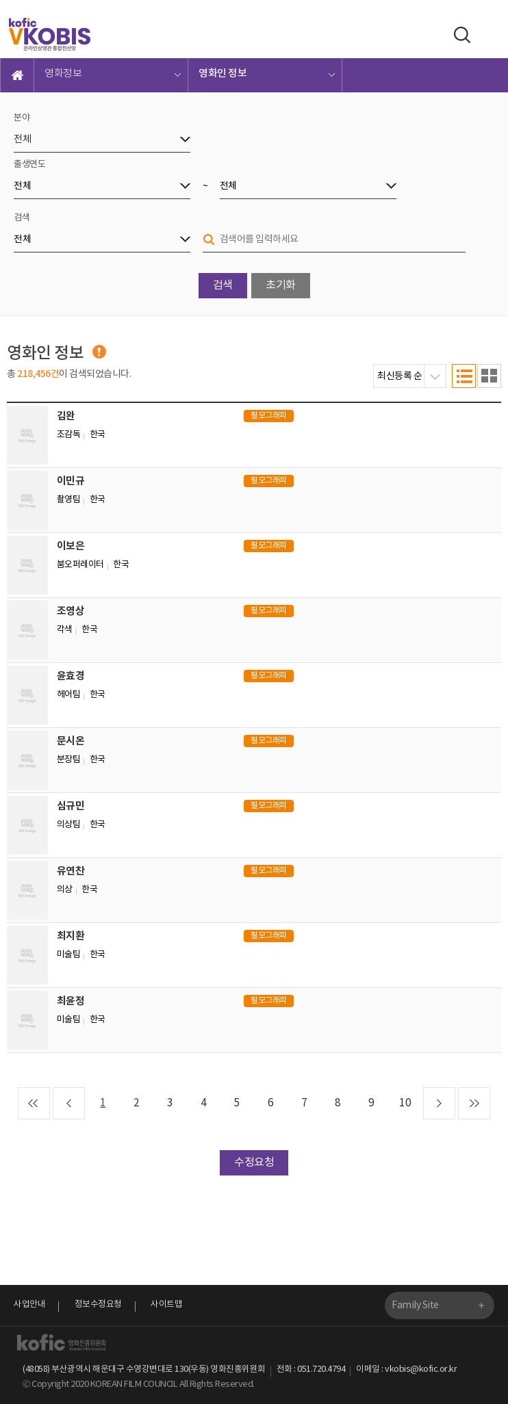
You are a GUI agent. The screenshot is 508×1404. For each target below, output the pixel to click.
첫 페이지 (34, 1103)
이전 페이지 (69, 1103)
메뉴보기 (489, 35)
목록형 (464, 376)
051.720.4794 (321, 1369)
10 (405, 1103)
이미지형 (489, 376)
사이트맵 (166, 1304)
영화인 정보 (222, 73)
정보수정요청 (98, 1304)
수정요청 (254, 1162)
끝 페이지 (474, 1103)
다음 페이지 (439, 1103)
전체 (22, 139)
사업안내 (29, 1304)
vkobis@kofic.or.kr (421, 1369)
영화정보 (63, 73)
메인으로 (17, 75)
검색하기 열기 (459, 34)
